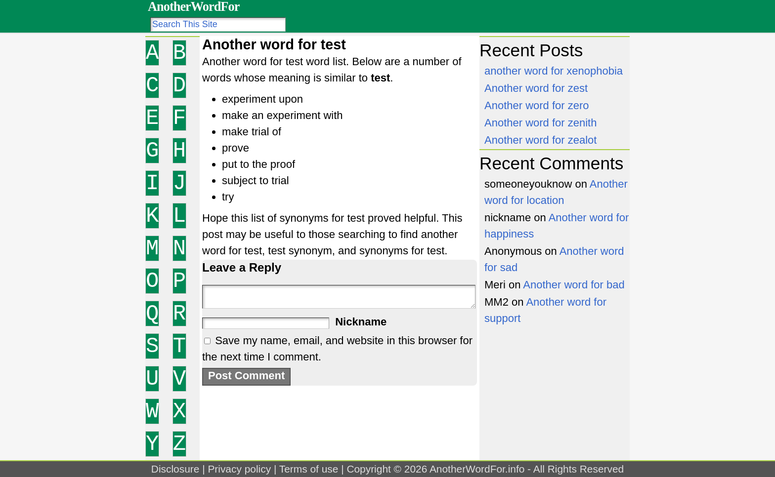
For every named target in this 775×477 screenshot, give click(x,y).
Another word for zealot (540, 140)
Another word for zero (536, 105)
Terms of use (309, 469)
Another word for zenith (540, 123)
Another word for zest (536, 88)
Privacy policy (239, 469)
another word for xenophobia (553, 71)
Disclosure (175, 469)
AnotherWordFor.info (477, 469)
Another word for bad (573, 284)
